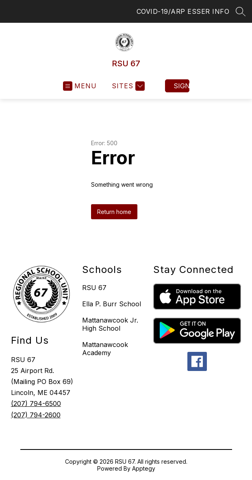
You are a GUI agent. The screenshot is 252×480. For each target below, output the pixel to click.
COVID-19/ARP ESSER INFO (183, 11)
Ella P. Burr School (111, 304)
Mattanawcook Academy (105, 348)
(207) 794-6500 (36, 403)
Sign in (181, 86)
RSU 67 (94, 288)
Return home (114, 211)
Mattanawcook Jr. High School (110, 324)
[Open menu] (80, 86)
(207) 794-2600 (36, 415)
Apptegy (143, 468)
